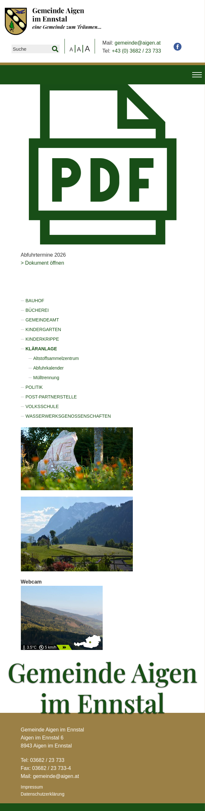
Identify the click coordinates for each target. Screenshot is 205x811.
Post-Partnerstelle (51, 396)
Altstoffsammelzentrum (56, 358)
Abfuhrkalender (48, 368)
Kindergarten (43, 329)
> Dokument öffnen (42, 263)
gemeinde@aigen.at (137, 43)
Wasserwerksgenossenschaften (68, 416)
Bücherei (37, 310)
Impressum (32, 787)
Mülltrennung (46, 377)
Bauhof (35, 300)
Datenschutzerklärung (42, 794)
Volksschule (42, 406)
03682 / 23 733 (47, 760)
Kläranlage (41, 348)
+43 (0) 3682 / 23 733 (136, 51)
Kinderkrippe (42, 339)
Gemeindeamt (42, 319)
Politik (34, 387)
